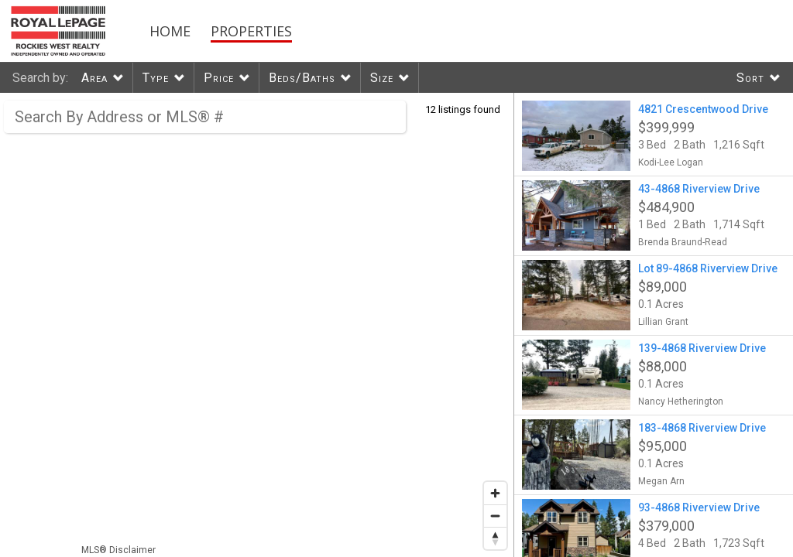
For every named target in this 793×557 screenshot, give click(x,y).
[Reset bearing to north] (495, 538)
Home (170, 31)
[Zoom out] (495, 515)
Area (94, 77)
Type (155, 77)
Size (381, 77)
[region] (257, 325)
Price (219, 77)
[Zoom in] (495, 493)
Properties (251, 31)
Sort (750, 77)
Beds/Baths (302, 77)
